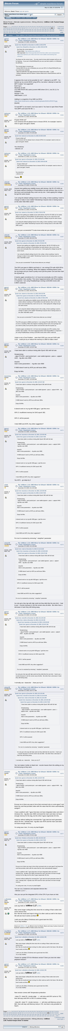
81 (46, 28)
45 (32, 26)
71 (28, 28)
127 (48, 31)
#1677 (62, 833)
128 (50, 31)
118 (25, 31)
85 (54, 28)
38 (19, 26)
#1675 (62, 689)
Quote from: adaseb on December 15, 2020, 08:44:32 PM (30, 293)
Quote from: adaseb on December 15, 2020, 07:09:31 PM (30, 212)
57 (54, 26)
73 (31, 28)
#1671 (62, 430)
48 (37, 26)
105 (43, 29)
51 (43, 26)
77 (38, 28)
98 (26, 29)
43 (28, 26)
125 (43, 31)
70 (26, 28)
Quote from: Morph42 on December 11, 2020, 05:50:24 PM (31, 47)
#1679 (62, 932)
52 (45, 26)
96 (22, 29)
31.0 (25, 14)
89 (9, 29)
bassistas (7, 376)
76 (37, 28)
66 (18, 28)
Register (28, 17)
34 (12, 26)
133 (12, 32)
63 (13, 28)
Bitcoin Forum (7, 22)
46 (34, 26)
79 (42, 28)
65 (17, 28)
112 (10, 31)
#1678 (62, 901)
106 (45, 29)
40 (23, 26)
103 (38, 29)
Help (13, 17)
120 (30, 31)
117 (22, 31)
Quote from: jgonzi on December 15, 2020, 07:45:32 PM (29, 241)
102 (35, 29)
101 (32, 29)
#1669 (62, 345)
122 (35, 31)
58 (4, 28)
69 (24, 28)
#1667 (62, 236)
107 (48, 29)
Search (18, 17)
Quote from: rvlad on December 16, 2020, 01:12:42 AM (29, 549)
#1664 (62, 155)
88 (8, 29)
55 (50, 26)
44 (30, 26)
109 (53, 29)
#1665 (62, 183)
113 (12, 31)
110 (4, 31)
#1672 (62, 486)
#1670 (62, 377)
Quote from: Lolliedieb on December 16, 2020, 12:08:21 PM (30, 937)
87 (6, 29)
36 (16, 26)
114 (15, 31)
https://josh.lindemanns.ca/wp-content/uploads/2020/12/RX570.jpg (35, 101)
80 (44, 28)
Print (61, 32)
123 (38, 31)
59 (6, 28)
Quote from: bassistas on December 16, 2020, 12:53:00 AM (30, 434)
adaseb (6, 182)
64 (15, 28)
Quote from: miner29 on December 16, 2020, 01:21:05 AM (30, 618)
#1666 (62, 208)
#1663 (62, 131)
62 (11, 28)
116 (20, 31)
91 (13, 29)
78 (40, 28)
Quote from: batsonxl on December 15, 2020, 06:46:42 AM (30, 135)
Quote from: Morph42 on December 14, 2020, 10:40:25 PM (30, 44)
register (26, 11)
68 (22, 28)
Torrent (7, 15)
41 (25, 26)
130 (4, 32)
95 (20, 29)
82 (48, 28)
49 (39, 26)
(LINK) (39, 906)
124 (40, 31)
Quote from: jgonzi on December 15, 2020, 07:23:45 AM (29, 159)
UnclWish (7, 931)
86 (4, 29)
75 (35, 28)
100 (30, 29)
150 (19, 32)
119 (27, 31)
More (34, 17)
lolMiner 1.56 (23, 926)
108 (50, 29)
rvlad (6, 485)
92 (15, 29)
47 (36, 26)
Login (23, 17)
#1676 (62, 773)
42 (26, 26)
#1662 (62, 115)
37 (17, 26)
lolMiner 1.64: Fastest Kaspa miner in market (26, 1019)
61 (9, 28)
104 (40, 29)
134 (15, 32)
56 (52, 26)
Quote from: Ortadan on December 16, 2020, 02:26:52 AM (30, 838)
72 (29, 28)
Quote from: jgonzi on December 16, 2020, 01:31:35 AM (29, 693)
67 (20, 28)
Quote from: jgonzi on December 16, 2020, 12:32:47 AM (29, 382)
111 (7, 31)
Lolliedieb (7, 899)
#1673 (62, 544)
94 (18, 29)
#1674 (62, 613)
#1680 (62, 966)
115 (17, 31)
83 (49, 28)
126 (45, 31)
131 (7, 32)
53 (47, 26)
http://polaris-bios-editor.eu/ (32, 51)
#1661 (62, 40)
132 (10, 32)
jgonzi (6, 39)
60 (8, 28)
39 (21, 26)
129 (53, 31)
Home (8, 17)
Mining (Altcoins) (37, 22)
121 (32, 31)
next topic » (62, 29)
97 (24, 29)
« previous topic (60, 27)
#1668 (62, 289)
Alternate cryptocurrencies (22, 22)
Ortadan (7, 772)
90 (11, 29)
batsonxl (7, 113)
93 (17, 29)
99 (28, 29)
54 (48, 26)
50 (41, 26)
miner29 (7, 543)
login (21, 11)
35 (14, 26)
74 (33, 28)
